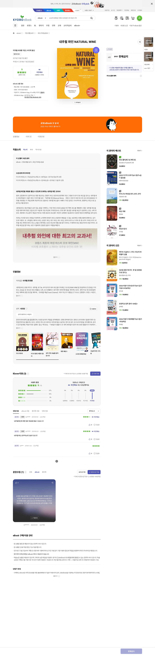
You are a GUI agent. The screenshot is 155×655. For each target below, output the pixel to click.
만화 (53, 26)
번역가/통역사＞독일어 (24, 314)
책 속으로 (38, 149)
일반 (22, 26)
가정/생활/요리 (29, 33)
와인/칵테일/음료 (43, 33)
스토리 (77, 10)
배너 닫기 (152, 4)
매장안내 (133, 10)
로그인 (113, 10)
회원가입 (107, 10)
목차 (31, 149)
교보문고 (39, 10)
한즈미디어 (16, 54)
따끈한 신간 (124, 25)
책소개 (25, 149)
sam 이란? (147, 68)
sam (58, 10)
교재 (59, 26)
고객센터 (139, 10)
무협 (47, 26)
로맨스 (29, 26)
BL (35, 26)
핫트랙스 (68, 10)
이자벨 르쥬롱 (17, 50)
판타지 (41, 26)
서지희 (29, 50)
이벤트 (117, 25)
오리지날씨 (68, 26)
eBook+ (77, 26)
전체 (30, 472)
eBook (48, 10)
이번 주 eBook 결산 (135, 25)
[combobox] (41, 18)
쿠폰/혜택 (146, 64)
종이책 (44, 472)
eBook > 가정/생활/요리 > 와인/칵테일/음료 (30, 162)
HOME (13, 33)
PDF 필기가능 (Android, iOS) (33, 97)
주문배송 (126, 10)
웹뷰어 (42, 92)
